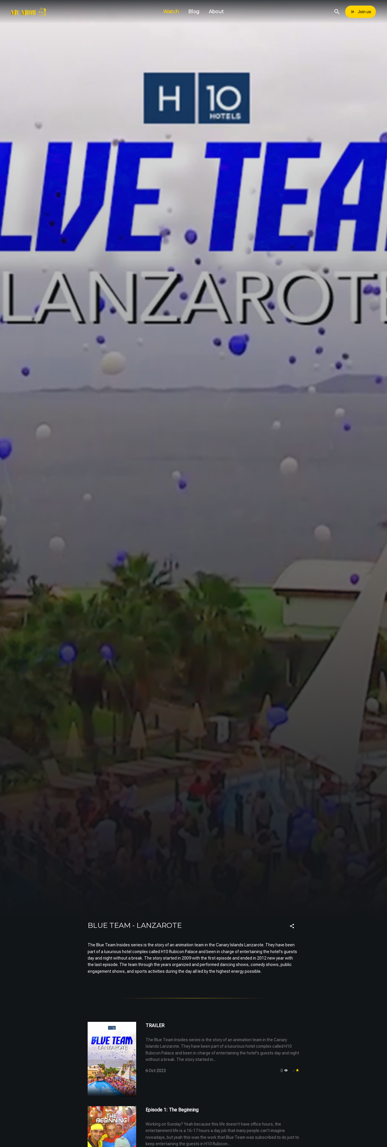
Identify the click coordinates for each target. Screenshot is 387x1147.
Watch (171, 11)
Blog (193, 11)
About (216, 11)
